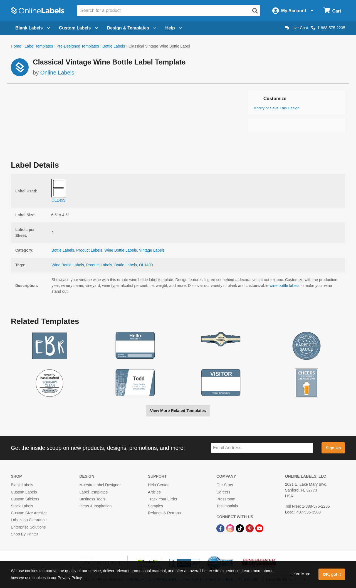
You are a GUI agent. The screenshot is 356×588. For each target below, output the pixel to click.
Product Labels (89, 250)
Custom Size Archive (29, 513)
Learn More (300, 574)
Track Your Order (162, 499)
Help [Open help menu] (173, 28)
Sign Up (333, 448)
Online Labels (57, 73)
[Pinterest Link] (250, 528)
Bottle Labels (113, 46)
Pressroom (225, 499)
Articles (154, 492)
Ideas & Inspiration (95, 506)
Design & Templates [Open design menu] (131, 28)
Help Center (158, 485)
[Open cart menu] (332, 10)
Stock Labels (22, 506)
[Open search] (255, 11)
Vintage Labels (152, 250)
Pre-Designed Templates (77, 46)
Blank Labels (22, 485)
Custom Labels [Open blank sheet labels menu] (78, 28)
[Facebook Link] (221, 528)
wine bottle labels (284, 285)
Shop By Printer (24, 534)
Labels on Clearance (28, 520)
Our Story (224, 485)
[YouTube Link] (259, 528)
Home (16, 46)
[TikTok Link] (240, 528)
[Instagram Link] (230, 528)
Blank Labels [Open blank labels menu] (32, 28)
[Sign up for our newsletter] (262, 448)
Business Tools (92, 499)
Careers (223, 492)
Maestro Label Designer (100, 485)
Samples (155, 506)
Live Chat (296, 28)
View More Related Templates (178, 410)
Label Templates (39, 46)
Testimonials (227, 506)
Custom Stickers (25, 499)
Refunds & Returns (164, 513)
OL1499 (146, 265)
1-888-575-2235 (328, 28)
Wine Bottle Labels (120, 250)
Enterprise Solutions (28, 527)
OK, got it (332, 574)
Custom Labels (24, 492)
